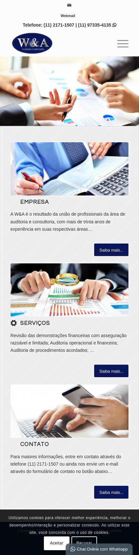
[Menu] (119, 43)
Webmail (68, 16)
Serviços (35, 323)
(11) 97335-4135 (94, 25)
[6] (70, 168)
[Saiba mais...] (111, 250)
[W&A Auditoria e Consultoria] (58, 43)
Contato (34, 444)
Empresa (34, 202)
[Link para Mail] (69, 5)
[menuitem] (67, 15)
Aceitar (56, 543)
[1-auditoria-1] (70, 290)
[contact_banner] (70, 411)
